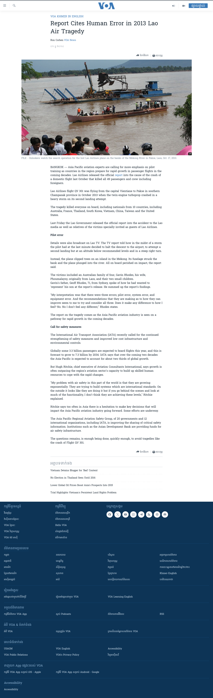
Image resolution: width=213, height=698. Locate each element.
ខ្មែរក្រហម (112, 573)
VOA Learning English (120, 597)
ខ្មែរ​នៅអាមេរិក (10, 573)
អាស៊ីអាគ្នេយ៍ (9, 579)
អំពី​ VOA (8, 631)
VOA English (63, 649)
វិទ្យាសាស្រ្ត (112, 561)
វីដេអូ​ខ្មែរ (7, 513)
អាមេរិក (7, 567)
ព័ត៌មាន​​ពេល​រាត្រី (62, 519)
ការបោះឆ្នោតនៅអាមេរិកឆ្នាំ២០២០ (175, 567)
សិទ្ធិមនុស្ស (61, 567)
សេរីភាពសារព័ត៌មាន (169, 561)
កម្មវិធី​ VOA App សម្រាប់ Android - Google (77, 672)
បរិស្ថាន (111, 555)
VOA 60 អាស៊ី (11, 537)
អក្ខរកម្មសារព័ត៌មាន (168, 555)
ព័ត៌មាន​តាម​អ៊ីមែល (116, 614)
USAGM (8, 649)
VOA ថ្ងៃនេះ (9, 525)
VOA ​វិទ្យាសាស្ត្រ (11, 531)
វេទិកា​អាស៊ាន (61, 537)
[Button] (142, 55)
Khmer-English (168, 573)
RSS (162, 614)
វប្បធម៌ (111, 567)
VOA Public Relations (16, 655)
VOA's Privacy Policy (67, 655)
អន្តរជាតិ (7, 561)
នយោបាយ (61, 555)
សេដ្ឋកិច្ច (59, 561)
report (118, 175)
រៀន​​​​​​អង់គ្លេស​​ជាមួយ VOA (67, 597)
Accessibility (115, 649)
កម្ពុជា (6, 555)
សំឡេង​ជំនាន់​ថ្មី (61, 531)
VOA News (70, 40)
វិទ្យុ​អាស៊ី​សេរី (113, 655)
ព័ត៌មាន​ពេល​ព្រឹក (62, 513)
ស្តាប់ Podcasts (63, 614)
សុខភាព (59, 573)
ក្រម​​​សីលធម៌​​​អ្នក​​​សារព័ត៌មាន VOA (123, 631)
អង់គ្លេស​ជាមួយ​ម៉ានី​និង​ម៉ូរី (15, 597)
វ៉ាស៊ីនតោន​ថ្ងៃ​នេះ (11, 519)
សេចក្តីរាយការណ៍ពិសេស (119, 579)
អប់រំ (58, 579)
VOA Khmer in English (66, 17)
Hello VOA (61, 525)
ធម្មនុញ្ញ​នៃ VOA (63, 631)
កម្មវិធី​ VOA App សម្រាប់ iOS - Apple (22, 672)
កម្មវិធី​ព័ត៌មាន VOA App (15, 614)
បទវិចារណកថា (166, 579)
